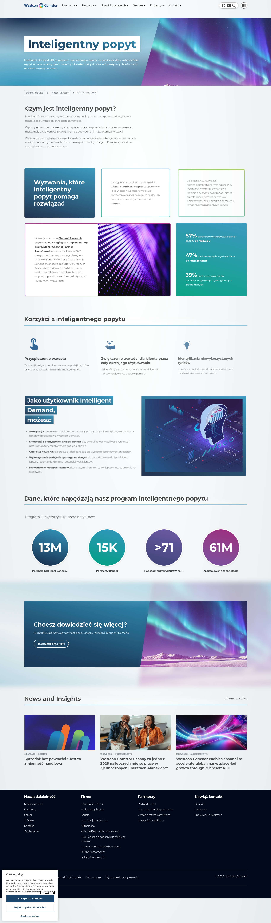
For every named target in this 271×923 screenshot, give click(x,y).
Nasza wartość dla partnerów (155, 809)
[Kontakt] (175, 5)
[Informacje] (69, 5)
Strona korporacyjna (93, 851)
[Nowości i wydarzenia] (114, 5)
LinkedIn (200, 803)
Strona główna (34, 92)
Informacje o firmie (92, 803)
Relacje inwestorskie (93, 857)
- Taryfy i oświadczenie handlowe (100, 846)
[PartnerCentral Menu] (244, 5)
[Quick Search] (234, 5)
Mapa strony (93, 877)
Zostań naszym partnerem (154, 814)
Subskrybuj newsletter (208, 814)
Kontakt (29, 825)
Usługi (28, 814)
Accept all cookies (30, 898)
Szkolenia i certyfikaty (151, 820)
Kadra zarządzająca (92, 809)
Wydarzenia (31, 831)
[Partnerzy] (89, 5)
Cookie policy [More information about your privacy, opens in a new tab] (47, 892)
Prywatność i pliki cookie (66, 877)
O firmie (29, 820)
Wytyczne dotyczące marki (122, 877)
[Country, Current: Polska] (229, 5)
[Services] (139, 5)
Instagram (201, 809)
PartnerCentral (147, 803)
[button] (223, 5)
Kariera (85, 814)
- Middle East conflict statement (100, 831)
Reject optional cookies (30, 907)
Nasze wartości (60, 92)
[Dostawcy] (157, 5)
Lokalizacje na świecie (94, 820)
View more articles (236, 698)
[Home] (40, 5)
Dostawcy (30, 809)
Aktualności (88, 825)
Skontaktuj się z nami (51, 643)
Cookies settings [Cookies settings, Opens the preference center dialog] (30, 916)
